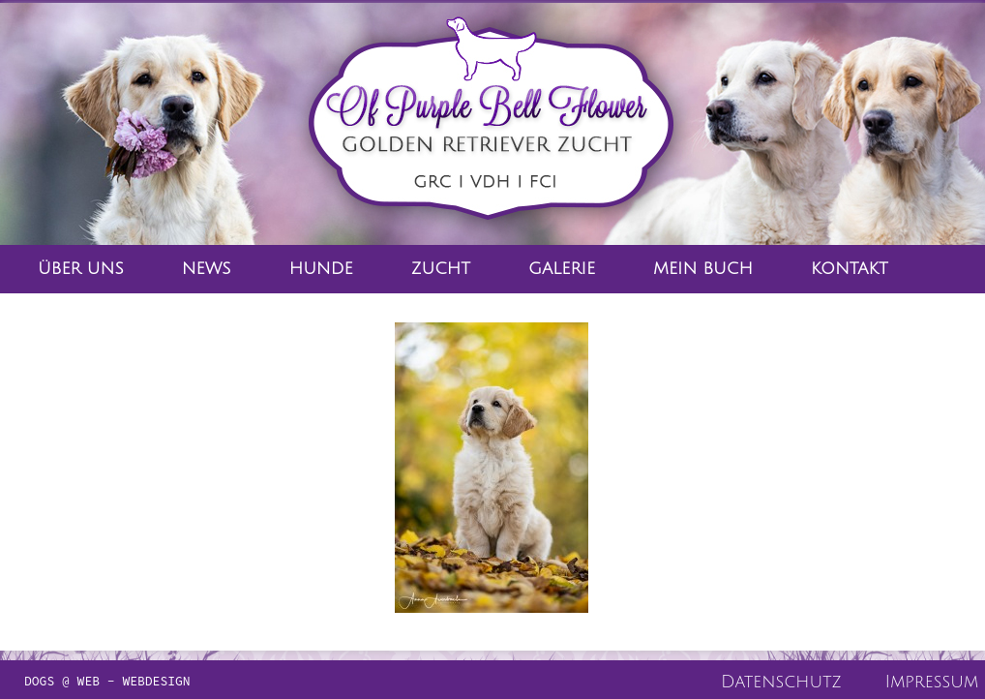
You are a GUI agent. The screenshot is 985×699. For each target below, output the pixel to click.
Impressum (931, 681)
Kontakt (849, 268)
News (206, 268)
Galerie (561, 268)
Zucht (440, 268)
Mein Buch (703, 268)
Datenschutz (781, 681)
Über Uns (81, 268)
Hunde (321, 268)
